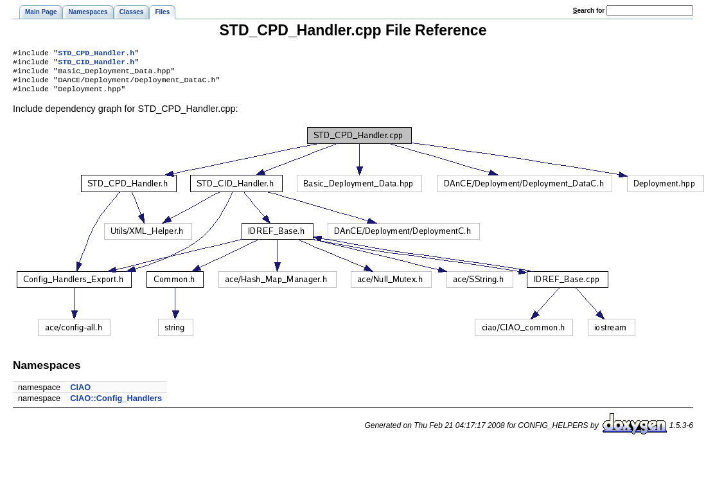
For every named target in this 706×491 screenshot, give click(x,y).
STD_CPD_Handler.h (96, 54)
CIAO (80, 393)
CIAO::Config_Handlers (116, 404)
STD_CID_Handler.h (96, 64)
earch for (588, 10)
